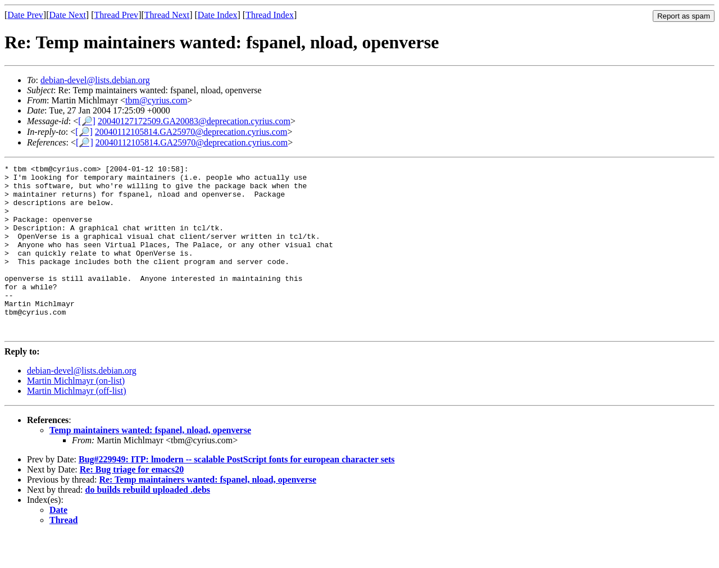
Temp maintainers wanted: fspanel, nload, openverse (150, 464)
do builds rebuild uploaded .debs (147, 523)
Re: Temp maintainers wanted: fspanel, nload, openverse (207, 513)
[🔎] (86, 121)
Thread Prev (116, 15)
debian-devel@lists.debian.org (95, 80)
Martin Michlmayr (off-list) (76, 424)
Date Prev (25, 15)
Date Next (67, 15)
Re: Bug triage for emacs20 (132, 503)
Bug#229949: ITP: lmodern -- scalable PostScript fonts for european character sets (237, 493)
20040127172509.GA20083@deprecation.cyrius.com (194, 121)
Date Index (218, 15)
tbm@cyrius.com (156, 100)
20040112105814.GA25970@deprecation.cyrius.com (191, 132)
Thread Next (166, 15)
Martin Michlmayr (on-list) (76, 414)
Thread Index (269, 15)
